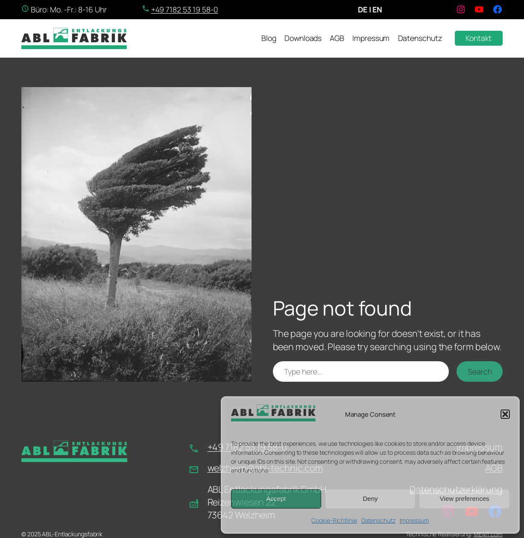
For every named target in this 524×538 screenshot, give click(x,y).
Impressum (414, 520)
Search (480, 371)
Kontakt (478, 38)
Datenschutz (378, 520)
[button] (505, 414)
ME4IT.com (488, 534)
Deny (370, 498)
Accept (276, 498)
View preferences (464, 498)
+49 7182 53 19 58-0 (184, 9)
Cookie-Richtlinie (334, 520)
